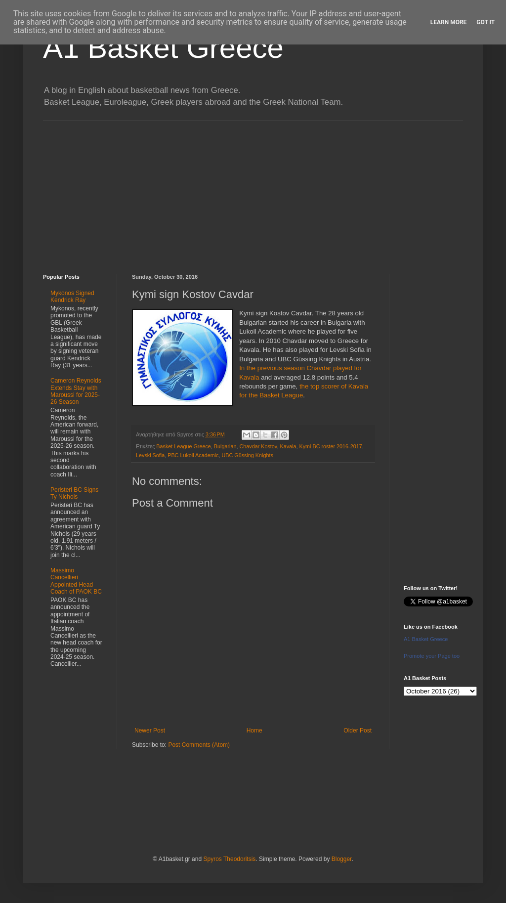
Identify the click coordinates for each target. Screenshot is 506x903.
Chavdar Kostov (258, 446)
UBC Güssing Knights (247, 455)
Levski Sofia (150, 455)
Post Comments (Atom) (199, 744)
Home (254, 730)
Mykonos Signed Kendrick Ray (72, 296)
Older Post (357, 730)
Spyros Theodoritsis (229, 859)
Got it (485, 22)
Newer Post (149, 730)
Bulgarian (225, 446)
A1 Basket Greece (163, 47)
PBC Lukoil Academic (193, 455)
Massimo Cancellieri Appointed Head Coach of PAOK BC (76, 581)
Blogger (342, 859)
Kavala (288, 446)
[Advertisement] (253, 190)
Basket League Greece (183, 446)
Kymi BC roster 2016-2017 (330, 446)
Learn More (448, 22)
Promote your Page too (432, 656)
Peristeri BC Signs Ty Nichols (74, 493)
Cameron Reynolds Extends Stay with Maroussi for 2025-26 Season (75, 391)
